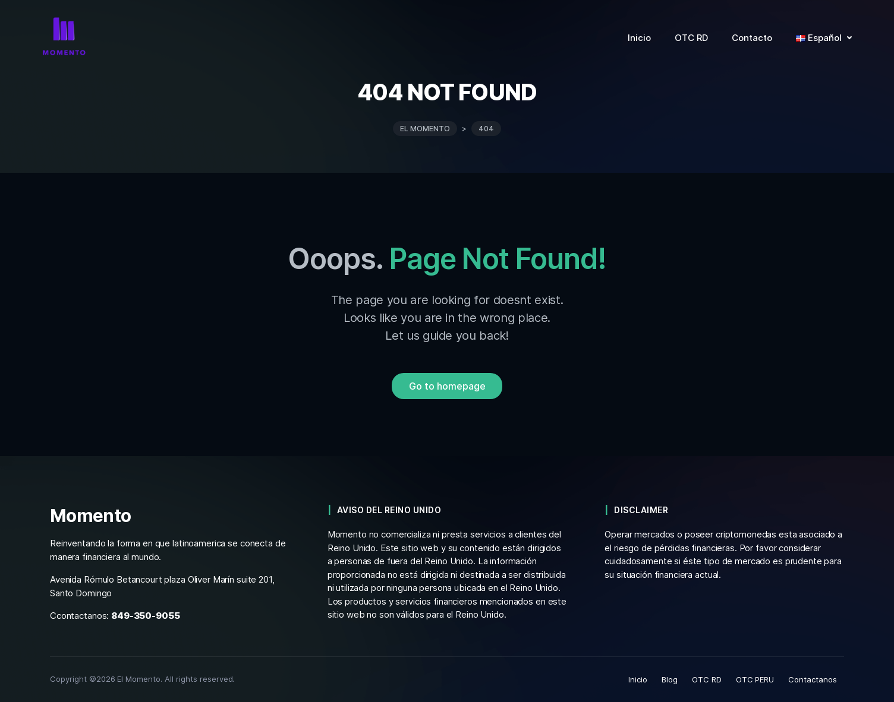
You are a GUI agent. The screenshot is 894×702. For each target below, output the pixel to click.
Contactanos (812, 679)
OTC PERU (755, 679)
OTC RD (707, 679)
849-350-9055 (145, 615)
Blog (670, 679)
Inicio (637, 679)
